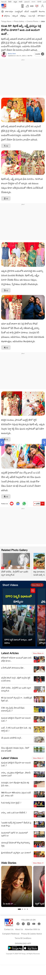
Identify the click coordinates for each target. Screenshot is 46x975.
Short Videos (10, 585)
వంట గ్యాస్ (31, 15)
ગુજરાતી (27, 1)
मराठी (20, 1)
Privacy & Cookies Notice (31, 934)
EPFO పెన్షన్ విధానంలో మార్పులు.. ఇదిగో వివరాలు (18, 641)
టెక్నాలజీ (15, 15)
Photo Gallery (18, 21)
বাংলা (33, 1)
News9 (3, 1)
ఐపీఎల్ (27, 11)
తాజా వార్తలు (9, 11)
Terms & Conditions (23, 938)
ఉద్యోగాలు (7, 15)
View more (37, 585)
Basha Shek (12, 53)
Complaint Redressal (10, 934)
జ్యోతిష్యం (23, 15)
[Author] (4, 54)
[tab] (19, 909)
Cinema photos (32, 21)
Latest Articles (10, 653)
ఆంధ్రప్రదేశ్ (34, 11)
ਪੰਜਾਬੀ (39, 1)
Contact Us (8, 929)
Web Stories (8, 862)
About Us (19, 929)
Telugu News (6, 21)
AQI (31, 6)
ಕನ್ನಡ (15, 1)
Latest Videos (9, 758)
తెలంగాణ (42, 11)
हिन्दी (10, 1)
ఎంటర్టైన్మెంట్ (19, 11)
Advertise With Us (32, 929)
